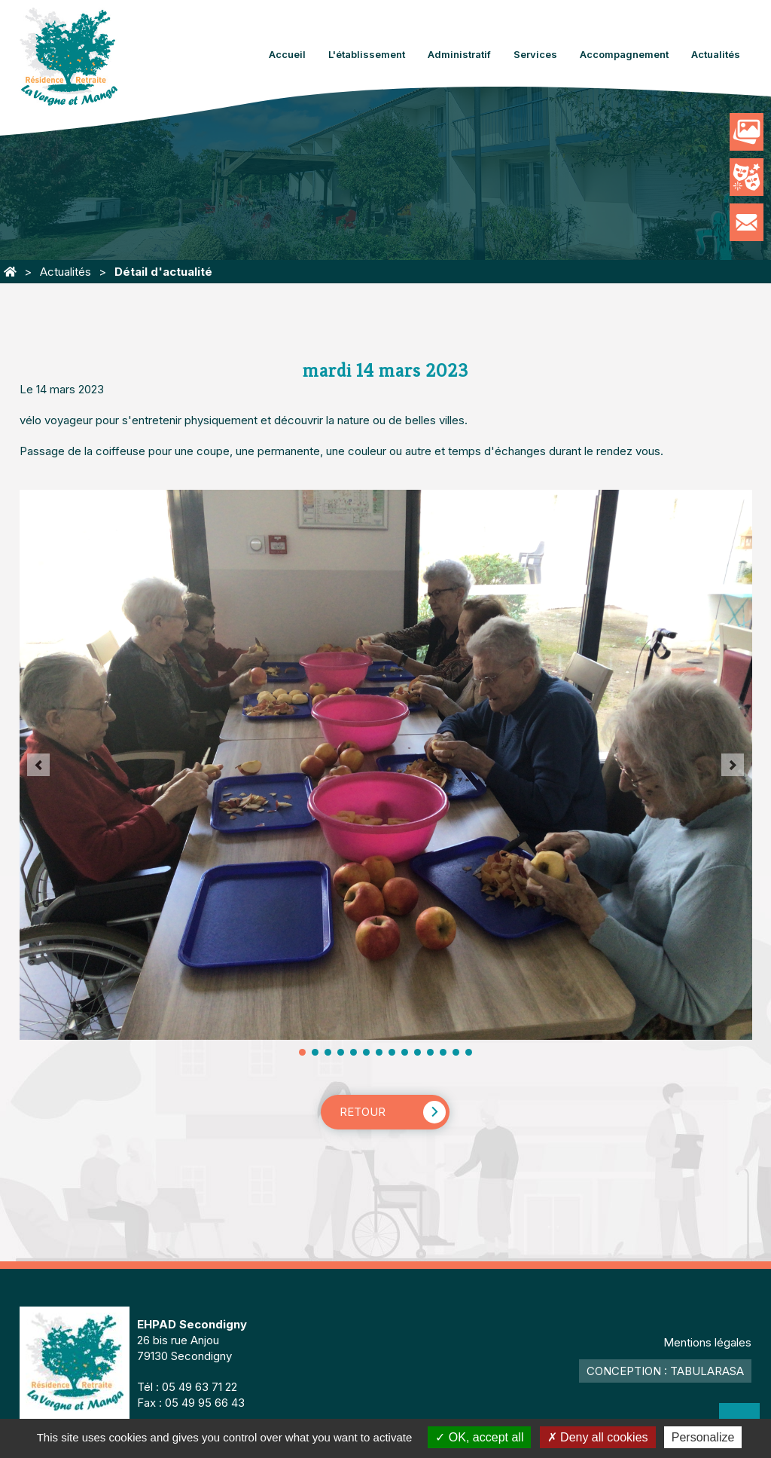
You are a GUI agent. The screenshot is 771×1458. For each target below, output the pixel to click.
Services (535, 54)
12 (443, 1052)
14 (468, 1052)
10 (417, 1052)
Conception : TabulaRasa (665, 1371)
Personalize (703, 1437)
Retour (363, 1112)
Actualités (715, 54)
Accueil (287, 54)
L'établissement (366, 54)
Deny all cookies (597, 1437)
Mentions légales (707, 1342)
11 (430, 1052)
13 (456, 1052)
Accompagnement (624, 54)
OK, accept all (479, 1437)
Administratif (459, 54)
